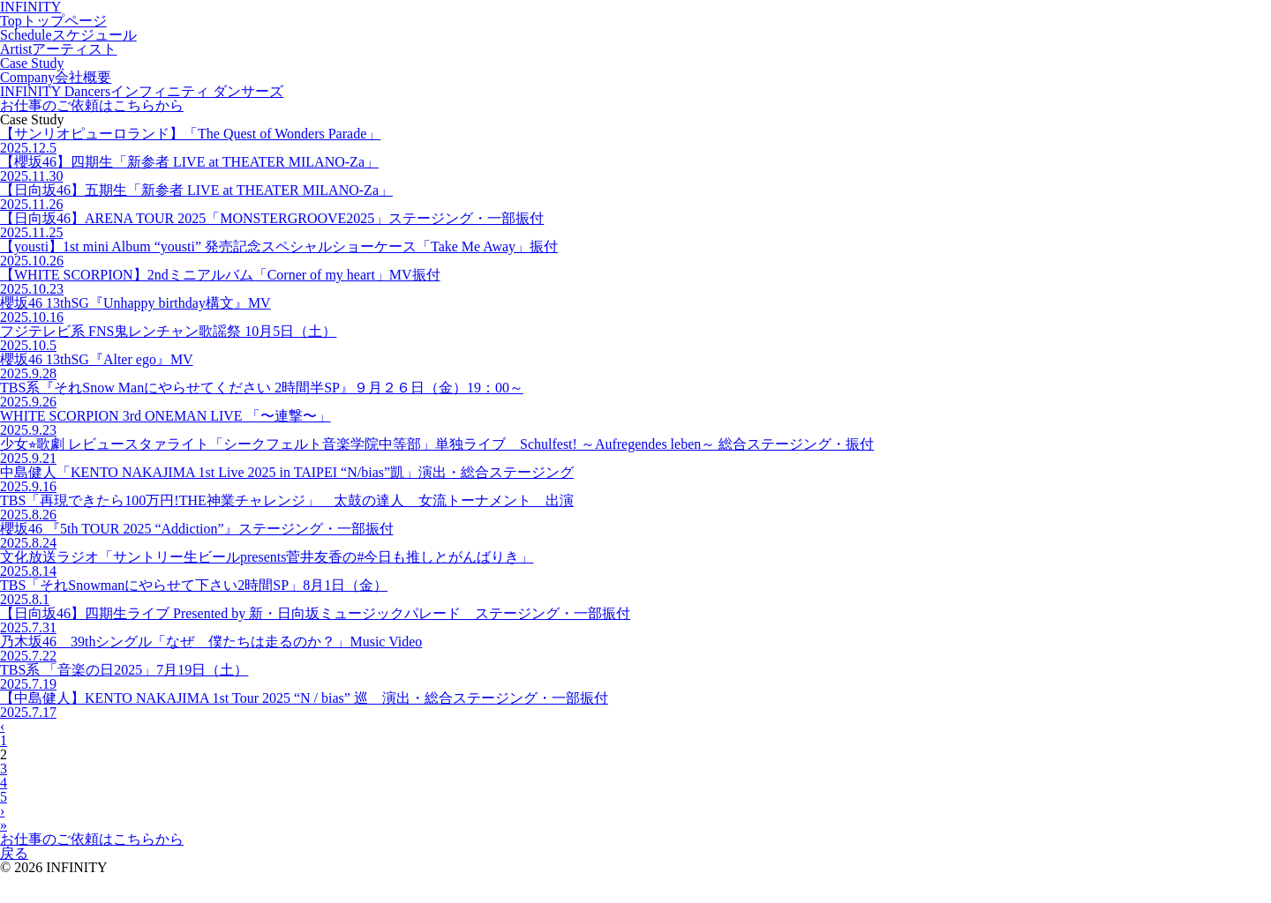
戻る (14, 853)
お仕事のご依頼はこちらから (92, 839)
